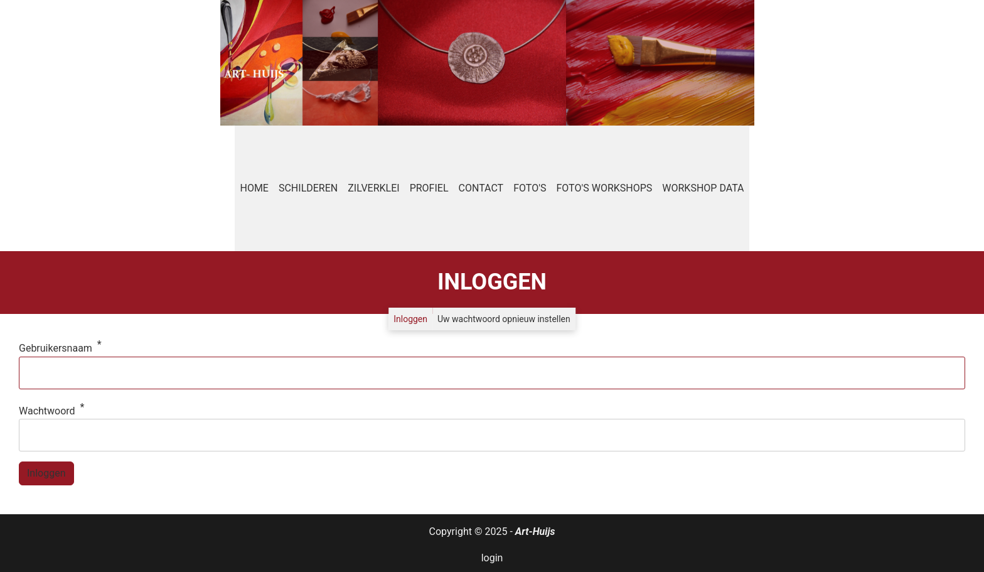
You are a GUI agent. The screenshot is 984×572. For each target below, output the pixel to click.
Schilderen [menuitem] (308, 188)
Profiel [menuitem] (429, 188)
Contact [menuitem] (481, 188)
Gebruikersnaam (55, 348)
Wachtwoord (47, 411)
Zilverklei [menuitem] (373, 188)
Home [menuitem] (254, 188)
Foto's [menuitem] (529, 188)
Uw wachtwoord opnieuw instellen (503, 319)
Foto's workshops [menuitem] (604, 188)
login (492, 558)
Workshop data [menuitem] (703, 188)
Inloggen (410, 319)
